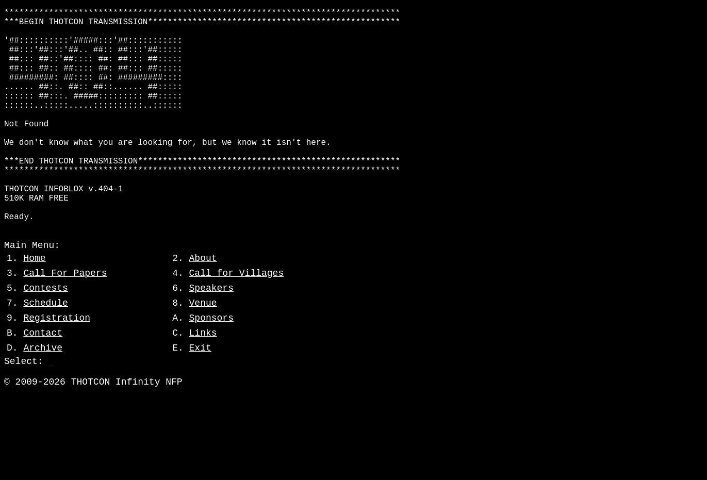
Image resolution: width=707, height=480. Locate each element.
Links (203, 380)
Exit (200, 395)
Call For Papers (65, 321)
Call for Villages (236, 321)
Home (34, 306)
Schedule (45, 350)
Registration (56, 365)
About (203, 306)
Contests (45, 335)
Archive (42, 395)
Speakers (211, 335)
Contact (42, 380)
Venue (203, 350)
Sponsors (211, 365)
